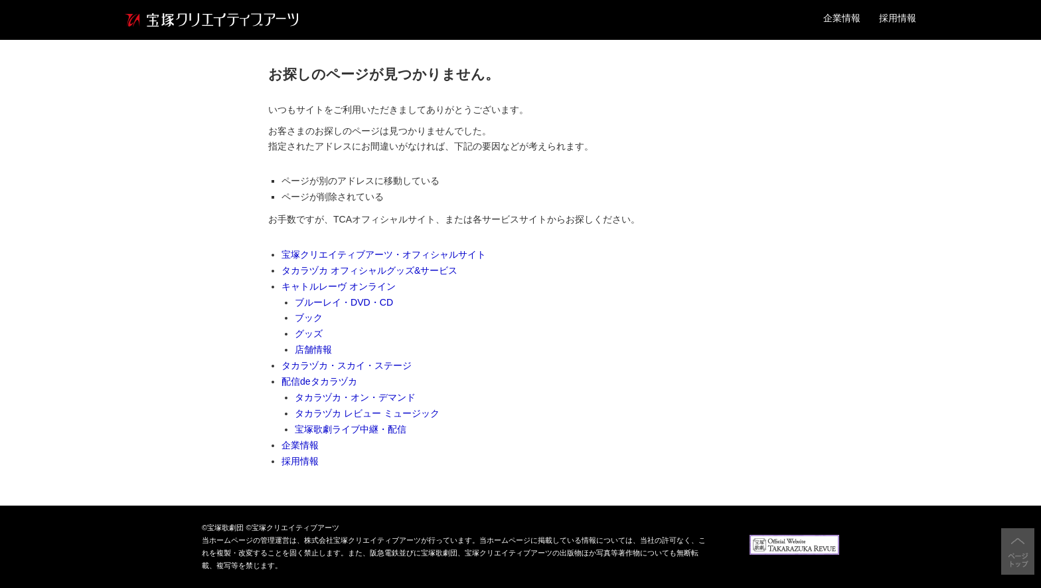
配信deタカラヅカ (319, 381)
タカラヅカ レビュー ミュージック (367, 413)
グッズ (309, 333)
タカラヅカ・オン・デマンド (355, 397)
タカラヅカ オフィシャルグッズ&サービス (369, 270)
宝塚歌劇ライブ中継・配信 (350, 429)
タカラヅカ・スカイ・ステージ (346, 365)
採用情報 (897, 18)
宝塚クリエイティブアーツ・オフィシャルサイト (383, 254)
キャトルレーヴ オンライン (338, 286)
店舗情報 (313, 349)
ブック (309, 317)
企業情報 (841, 18)
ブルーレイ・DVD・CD (344, 302)
